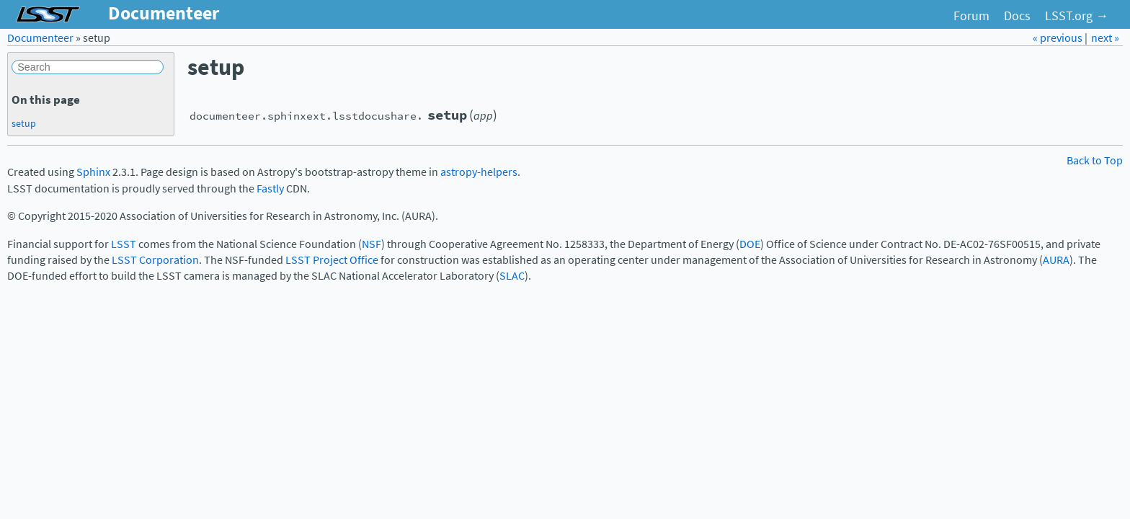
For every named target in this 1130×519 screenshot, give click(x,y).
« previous (1059, 37)
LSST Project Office (331, 259)
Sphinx (93, 171)
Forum (971, 16)
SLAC (512, 275)
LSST (123, 244)
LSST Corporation (155, 259)
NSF (371, 244)
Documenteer (40, 37)
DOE (749, 244)
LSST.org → (1076, 16)
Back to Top (1095, 160)
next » (1105, 37)
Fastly (270, 188)
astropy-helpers (478, 171)
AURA (1056, 259)
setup (24, 123)
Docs (1017, 16)
